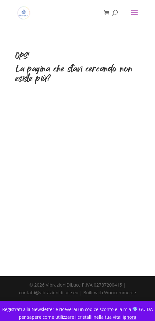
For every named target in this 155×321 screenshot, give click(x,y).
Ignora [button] (129, 317)
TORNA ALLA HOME (77, 113)
